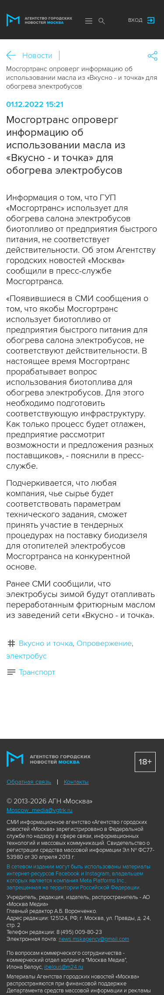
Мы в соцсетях (113, 20)
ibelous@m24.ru (63, 967)
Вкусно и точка (46, 643)
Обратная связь (29, 782)
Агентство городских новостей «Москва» (39, 20)
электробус (26, 656)
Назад (14, 56)
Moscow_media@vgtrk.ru (40, 810)
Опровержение (104, 643)
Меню (89, 21)
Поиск (102, 21)
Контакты (76, 782)
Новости (37, 55)
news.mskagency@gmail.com (94, 939)
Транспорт (37, 672)
